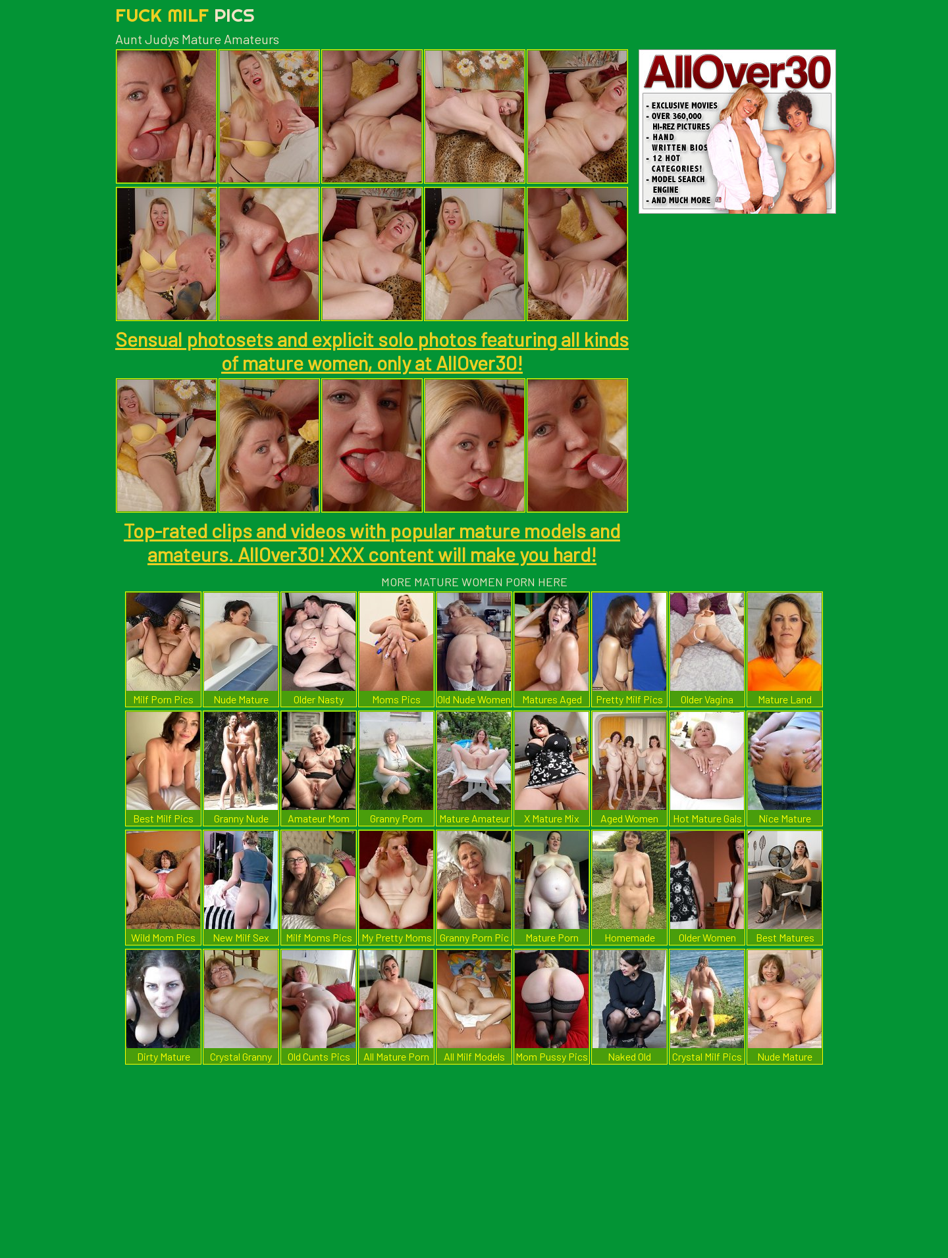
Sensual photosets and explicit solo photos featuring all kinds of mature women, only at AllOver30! (372, 350)
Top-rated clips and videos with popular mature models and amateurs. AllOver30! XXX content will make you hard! (372, 542)
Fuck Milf (185, 14)
